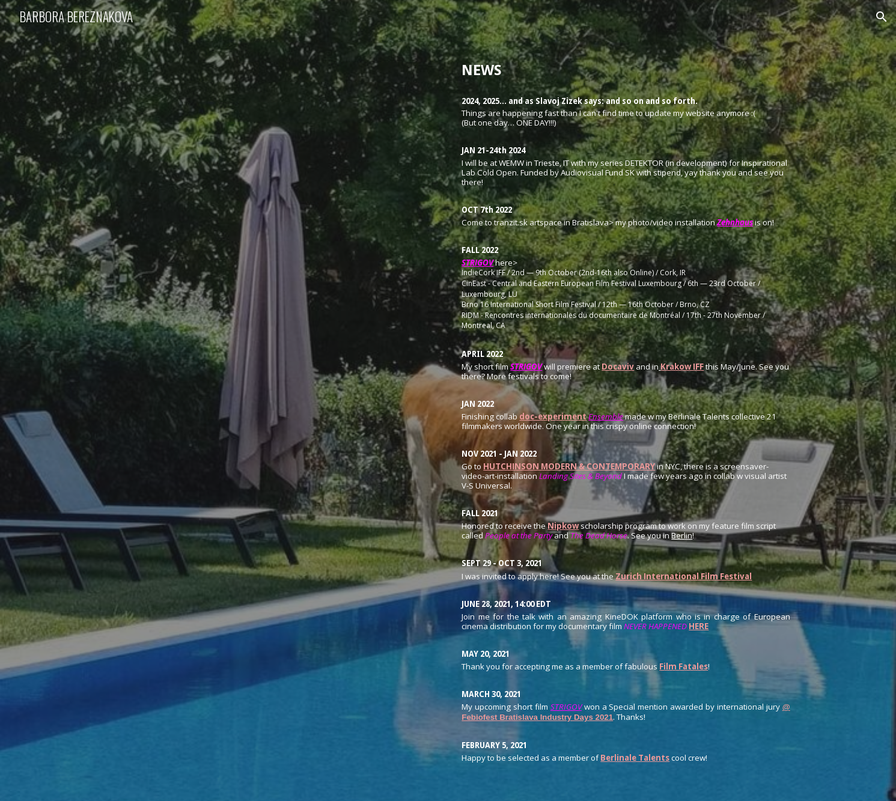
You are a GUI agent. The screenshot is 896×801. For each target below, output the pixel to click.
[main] (625, 400)
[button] (881, 16)
